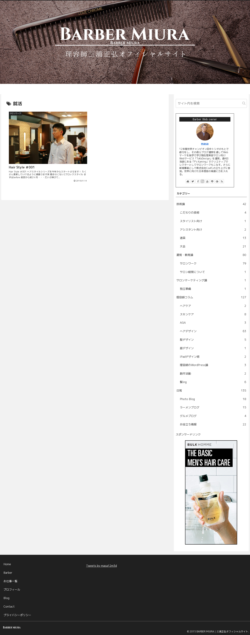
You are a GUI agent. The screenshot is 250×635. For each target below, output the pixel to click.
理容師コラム (211, 297)
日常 (211, 390)
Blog (6, 598)
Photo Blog (213, 399)
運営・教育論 (211, 255)
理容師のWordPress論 (213, 365)
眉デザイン (213, 348)
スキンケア (213, 314)
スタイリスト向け (213, 221)
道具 (213, 237)
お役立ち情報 (213, 424)
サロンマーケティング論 (211, 280)
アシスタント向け (213, 229)
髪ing (213, 382)
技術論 (211, 204)
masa (205, 143)
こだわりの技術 (213, 212)
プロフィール (11, 589)
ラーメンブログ (213, 407)
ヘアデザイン (213, 331)
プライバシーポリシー (17, 615)
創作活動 (213, 373)
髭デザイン (213, 339)
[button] (244, 103)
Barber (7, 573)
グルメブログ (213, 415)
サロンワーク (213, 263)
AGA (213, 322)
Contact (9, 606)
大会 (213, 246)
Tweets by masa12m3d (101, 566)
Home (7, 564)
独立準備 (213, 288)
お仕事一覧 (10, 581)
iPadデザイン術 (213, 356)
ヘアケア (213, 305)
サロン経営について (213, 272)
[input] (211, 103)
